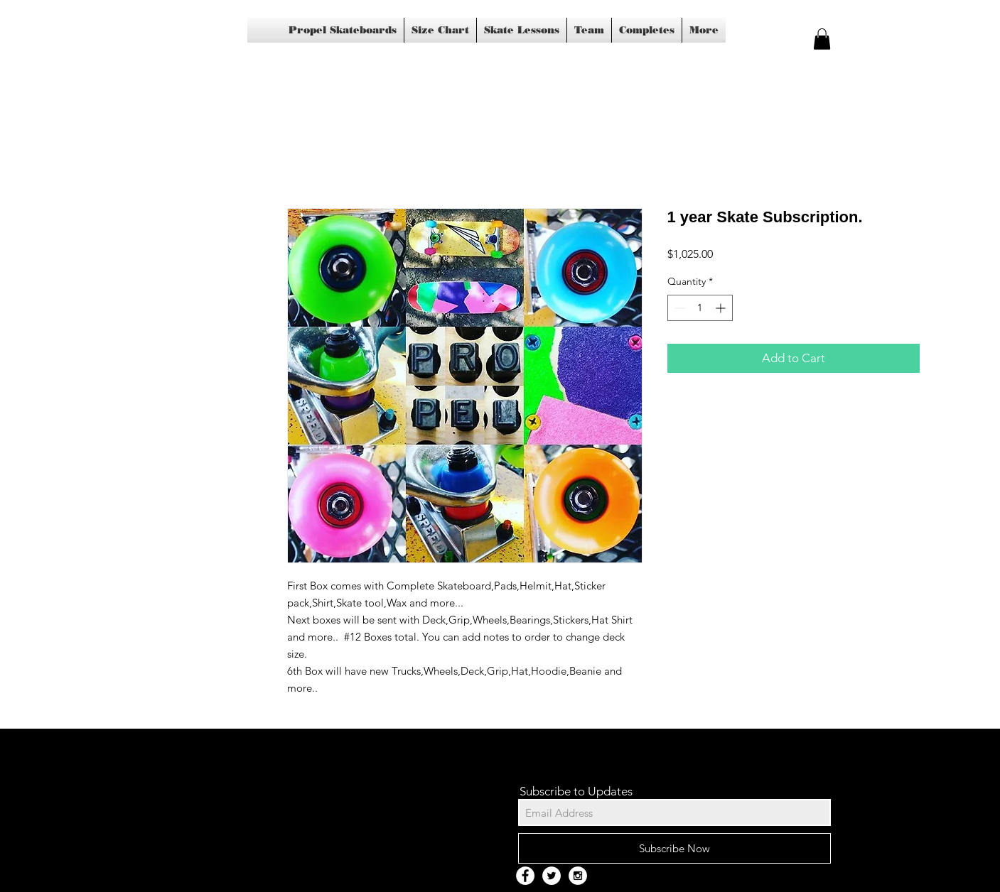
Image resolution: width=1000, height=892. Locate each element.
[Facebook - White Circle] (525, 875)
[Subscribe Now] (674, 848)
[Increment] (722, 307)
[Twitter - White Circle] (551, 875)
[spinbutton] (700, 307)
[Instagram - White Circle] (578, 875)
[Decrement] (678, 307)
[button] (822, 39)
